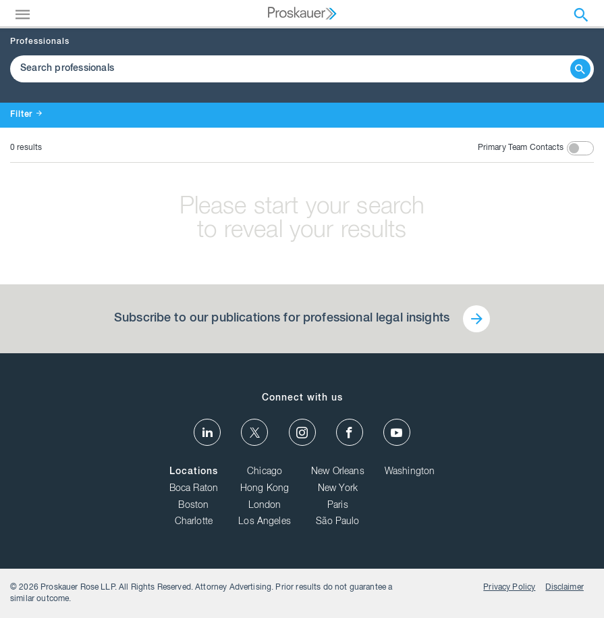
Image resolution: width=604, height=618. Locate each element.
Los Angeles (264, 522)
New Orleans (337, 472)
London (264, 506)
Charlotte (194, 522)
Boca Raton (194, 489)
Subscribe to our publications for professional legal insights (281, 319)
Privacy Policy (509, 588)
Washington (410, 472)
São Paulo (337, 522)
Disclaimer (564, 588)
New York (338, 489)
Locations (193, 472)
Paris (337, 506)
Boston (193, 506)
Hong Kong (264, 489)
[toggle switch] (580, 148)
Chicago (264, 472)
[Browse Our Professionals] (291, 69)
